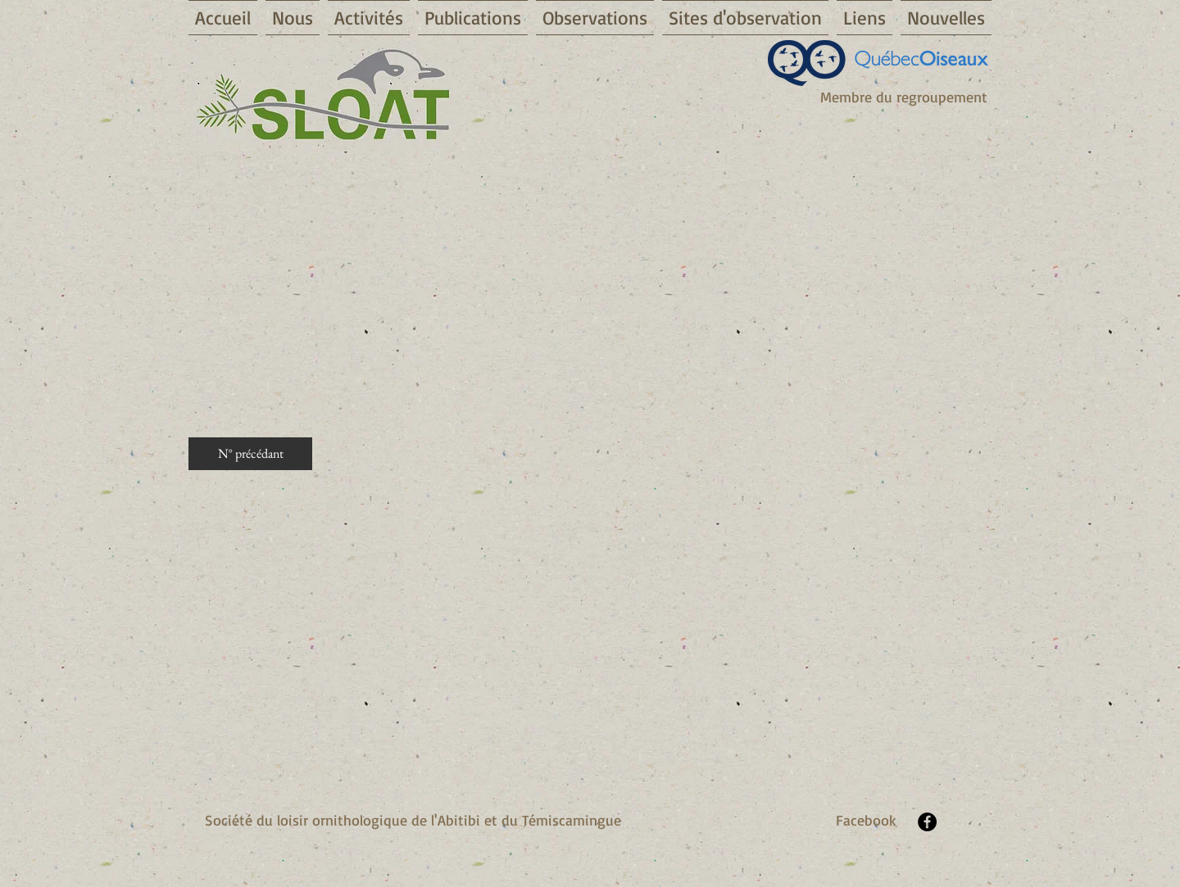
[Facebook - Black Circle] (927, 821)
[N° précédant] (250, 453)
